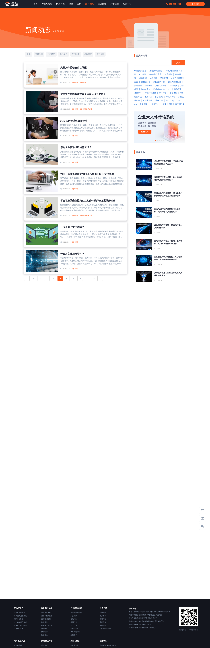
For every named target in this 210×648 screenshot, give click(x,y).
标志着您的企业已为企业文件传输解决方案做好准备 (87, 200)
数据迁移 (164, 78)
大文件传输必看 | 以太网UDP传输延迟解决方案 (145, 615)
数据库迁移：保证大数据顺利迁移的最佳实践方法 (146, 621)
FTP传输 (142, 74)
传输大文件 (145, 89)
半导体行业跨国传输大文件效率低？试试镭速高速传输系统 (149, 612)
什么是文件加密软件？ (72, 253)
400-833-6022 (173, 4)
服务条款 (103, 625)
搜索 (178, 63)
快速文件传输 (166, 104)
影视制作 (74, 635)
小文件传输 (170, 97)
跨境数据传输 (150, 93)
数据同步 (148, 97)
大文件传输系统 (19, 613)
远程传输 (153, 78)
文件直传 (154, 104)
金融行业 (74, 619)
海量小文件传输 (46, 616)
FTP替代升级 (18, 619)
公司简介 (103, 613)
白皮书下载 (75, 645)
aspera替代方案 (155, 74)
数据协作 (44, 632)
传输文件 (138, 93)
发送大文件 (147, 100)
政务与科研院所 (76, 613)
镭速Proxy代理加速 (20, 625)
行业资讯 (132, 609)
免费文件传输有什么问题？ (74, 67)
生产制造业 (75, 629)
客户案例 (103, 616)
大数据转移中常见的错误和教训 (140, 624)
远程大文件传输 (174, 82)
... (87, 278)
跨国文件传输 (159, 82)
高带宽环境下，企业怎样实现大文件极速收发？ (168, 274)
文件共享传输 (160, 86)
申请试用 (195, 4)
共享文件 (159, 100)
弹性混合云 (45, 645)
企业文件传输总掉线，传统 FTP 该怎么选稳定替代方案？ (168, 162)
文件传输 (75, 82)
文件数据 (173, 86)
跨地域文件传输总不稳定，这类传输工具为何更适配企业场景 (168, 242)
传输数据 (143, 78)
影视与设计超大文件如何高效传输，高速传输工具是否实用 (167, 210)
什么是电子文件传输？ (72, 227)
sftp (173, 100)
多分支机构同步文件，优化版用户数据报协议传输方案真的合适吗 (168, 194)
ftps (178, 100)
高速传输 (138, 86)
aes (135, 104)
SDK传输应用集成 (20, 622)
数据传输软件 (159, 89)
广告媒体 (74, 616)
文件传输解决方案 (86, 109)
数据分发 (44, 635)
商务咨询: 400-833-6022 (108, 645)
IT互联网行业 (75, 632)
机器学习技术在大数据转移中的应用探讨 (143, 628)
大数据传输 (145, 82)
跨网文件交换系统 (20, 616)
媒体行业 (178, 89)
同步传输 (159, 97)
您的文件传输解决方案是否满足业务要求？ (83, 94)
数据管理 (143, 104)
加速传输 (148, 86)
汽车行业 (74, 625)
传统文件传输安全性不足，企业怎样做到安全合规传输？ (168, 178)
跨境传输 (168, 74)
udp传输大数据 (140, 71)
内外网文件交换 (46, 625)
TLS (169, 89)
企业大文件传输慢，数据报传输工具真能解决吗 (168, 226)
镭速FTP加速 (18, 629)
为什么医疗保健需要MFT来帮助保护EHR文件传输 (87, 174)
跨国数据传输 (46, 619)
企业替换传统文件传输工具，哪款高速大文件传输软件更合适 (168, 258)
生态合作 (103, 622)
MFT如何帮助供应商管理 (73, 120)
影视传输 (173, 93)
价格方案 (103, 619)
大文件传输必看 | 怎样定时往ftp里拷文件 (143, 618)
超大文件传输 (46, 613)
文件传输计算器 (105, 629)
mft (167, 100)
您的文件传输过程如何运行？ (75, 147)
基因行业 (74, 622)
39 (93, 278)
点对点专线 (18, 645)
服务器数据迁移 (155, 71)
